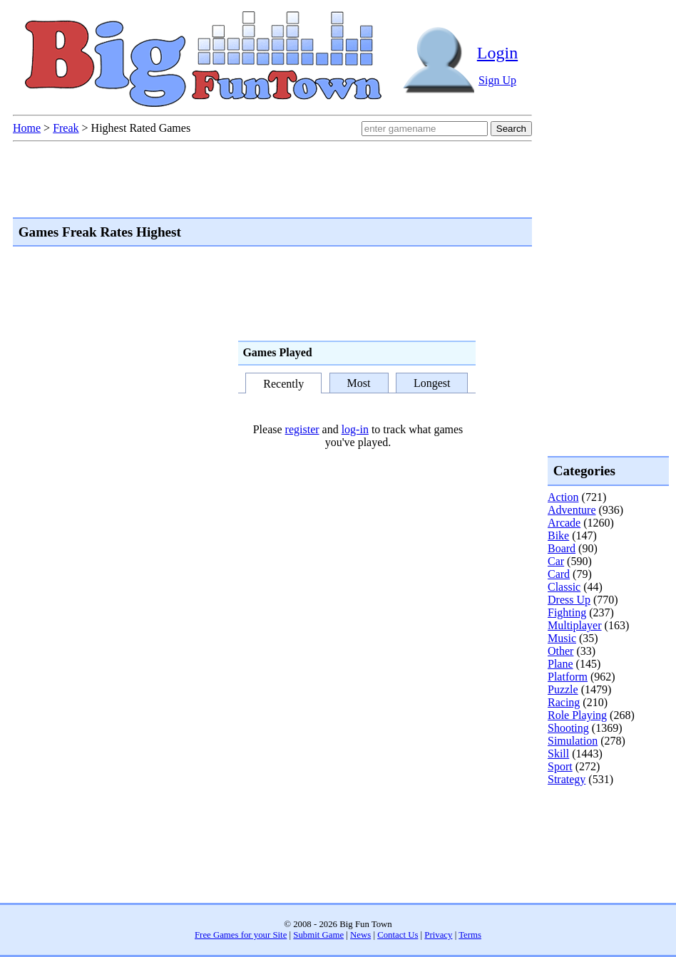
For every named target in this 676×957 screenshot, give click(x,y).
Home (27, 128)
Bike (558, 535)
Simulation (573, 741)
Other (560, 651)
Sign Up (497, 80)
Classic (564, 587)
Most (359, 383)
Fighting (567, 612)
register (302, 429)
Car (556, 561)
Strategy (566, 779)
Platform (568, 677)
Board (561, 548)
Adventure (572, 510)
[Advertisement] (605, 844)
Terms (470, 935)
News (360, 935)
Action (563, 497)
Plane (560, 664)
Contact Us (397, 935)
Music (562, 638)
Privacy (438, 935)
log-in (355, 429)
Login (497, 52)
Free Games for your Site (241, 935)
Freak (65, 128)
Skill (558, 754)
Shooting (568, 728)
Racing (564, 702)
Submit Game (318, 935)
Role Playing (577, 715)
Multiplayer (575, 625)
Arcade (564, 523)
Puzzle (563, 689)
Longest (432, 383)
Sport (560, 766)
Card (559, 574)
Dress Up (569, 600)
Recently (283, 384)
